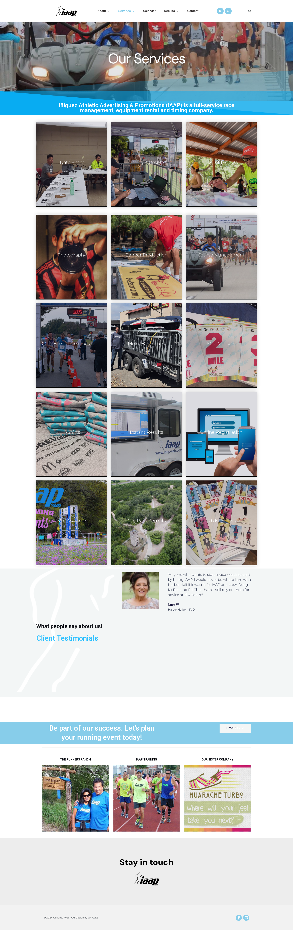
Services (126, 11)
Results (171, 11)
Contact (192, 11)
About (104, 11)
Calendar (149, 11)
